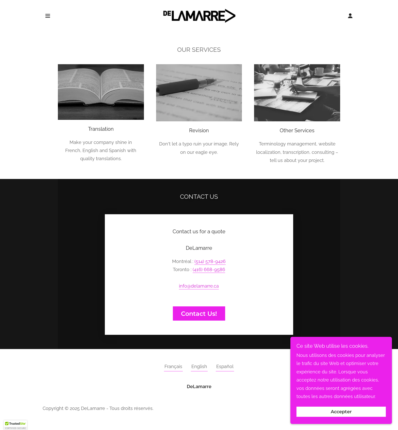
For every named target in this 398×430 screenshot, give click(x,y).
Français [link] (173, 366)
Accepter (341, 412)
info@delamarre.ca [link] (199, 286)
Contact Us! (199, 313)
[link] (199, 15)
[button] (48, 16)
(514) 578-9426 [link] (210, 261)
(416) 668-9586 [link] (209, 269)
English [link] (199, 366)
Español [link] (225, 366)
